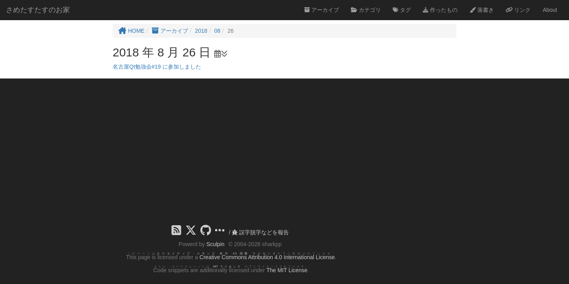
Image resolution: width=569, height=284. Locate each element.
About (550, 10)
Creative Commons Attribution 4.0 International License (267, 257)
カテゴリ (366, 10)
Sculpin (215, 244)
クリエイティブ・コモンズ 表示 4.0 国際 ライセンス (217, 253)
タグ (402, 10)
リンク (518, 10)
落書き (481, 10)
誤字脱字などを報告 (260, 232)
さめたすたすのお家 (38, 10)
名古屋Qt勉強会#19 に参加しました (157, 67)
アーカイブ (321, 10)
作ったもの (440, 10)
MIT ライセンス (227, 266)
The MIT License (286, 270)
